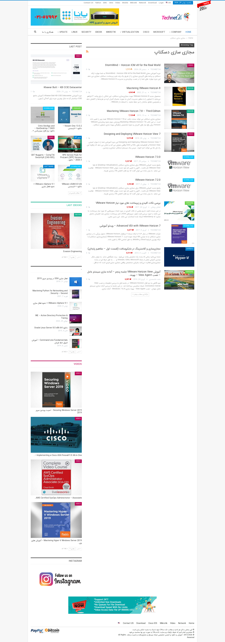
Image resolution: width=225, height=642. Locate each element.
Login (161, 2)
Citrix (111, 2)
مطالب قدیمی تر (75, 193)
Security (86, 32)
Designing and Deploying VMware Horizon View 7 (132, 134)
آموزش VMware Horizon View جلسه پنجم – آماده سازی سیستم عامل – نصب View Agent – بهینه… (123, 273)
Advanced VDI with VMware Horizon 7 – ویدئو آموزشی (130, 226)
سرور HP (78, 137)
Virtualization (130, 32)
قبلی (79, 257)
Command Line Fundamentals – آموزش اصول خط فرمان (50, 341)
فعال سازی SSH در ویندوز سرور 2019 (52, 278)
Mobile (125, 2)
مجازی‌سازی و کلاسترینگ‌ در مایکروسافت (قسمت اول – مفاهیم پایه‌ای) (124, 249)
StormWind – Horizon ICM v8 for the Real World (132, 65)
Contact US (88, 2)
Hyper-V (189, 248)
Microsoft (159, 32)
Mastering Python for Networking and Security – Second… (50, 292)
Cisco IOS (152, 623)
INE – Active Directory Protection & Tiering (51, 317)
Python (98, 2)
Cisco (146, 32)
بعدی (72, 257)
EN (168, 2)
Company (176, 32)
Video (117, 2)
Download (152, 2)
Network (142, 2)
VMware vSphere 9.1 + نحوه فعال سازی (50, 303)
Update (63, 32)
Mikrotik (133, 2)
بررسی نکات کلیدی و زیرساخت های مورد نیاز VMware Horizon (128, 203)
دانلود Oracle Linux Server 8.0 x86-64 (51, 327)
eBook (98, 32)
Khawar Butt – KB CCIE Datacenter (63, 87)
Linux (74, 32)
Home (188, 32)
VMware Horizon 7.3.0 (147, 157)
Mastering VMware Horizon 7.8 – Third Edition (133, 111)
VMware (189, 203)
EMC (105, 2)
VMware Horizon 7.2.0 (147, 180)
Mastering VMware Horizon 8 (143, 88)
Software (49, 166)
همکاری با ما (47, 32)
